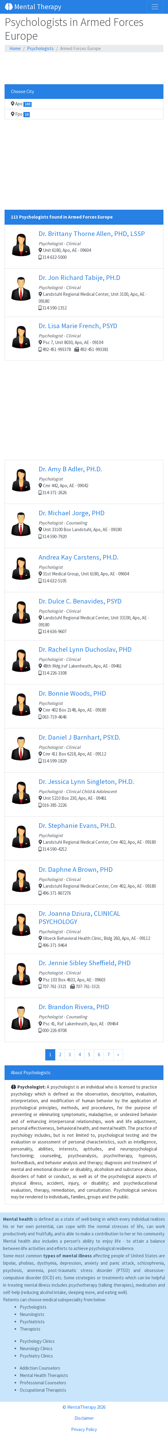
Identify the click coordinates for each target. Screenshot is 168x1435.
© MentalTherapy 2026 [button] (84, 1407)
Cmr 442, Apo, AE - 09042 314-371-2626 (84, 482)
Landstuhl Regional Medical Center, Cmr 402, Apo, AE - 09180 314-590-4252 (84, 838)
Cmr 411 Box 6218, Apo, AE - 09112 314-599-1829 (84, 750)
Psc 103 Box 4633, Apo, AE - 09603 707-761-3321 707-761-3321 (84, 975)
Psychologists (40, 48)
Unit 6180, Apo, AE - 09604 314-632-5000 (84, 246)
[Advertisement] (84, 68)
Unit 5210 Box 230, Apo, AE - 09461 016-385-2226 (84, 794)
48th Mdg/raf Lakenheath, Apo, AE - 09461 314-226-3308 (84, 662)
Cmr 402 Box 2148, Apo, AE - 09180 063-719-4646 (84, 706)
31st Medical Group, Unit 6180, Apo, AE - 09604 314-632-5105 (84, 570)
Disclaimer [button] (84, 1418)
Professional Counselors (43, 1383)
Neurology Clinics (36, 1348)
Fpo (20, 114)
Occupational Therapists (43, 1390)
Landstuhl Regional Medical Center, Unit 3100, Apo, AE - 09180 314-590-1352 (84, 292)
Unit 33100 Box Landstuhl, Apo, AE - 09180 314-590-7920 (84, 526)
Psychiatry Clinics (36, 1356)
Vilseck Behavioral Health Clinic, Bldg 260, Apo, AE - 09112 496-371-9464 (84, 928)
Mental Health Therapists (44, 1375)
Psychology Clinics (37, 1341)
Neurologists (32, 1314)
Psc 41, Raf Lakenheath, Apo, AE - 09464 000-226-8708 (84, 1019)
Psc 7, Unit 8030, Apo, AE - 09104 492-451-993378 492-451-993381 (84, 338)
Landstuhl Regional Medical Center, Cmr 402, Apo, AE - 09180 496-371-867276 (84, 882)
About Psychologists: (31, 1072)
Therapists (30, 1329)
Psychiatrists (32, 1321)
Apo (21, 104)
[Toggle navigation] (155, 7)
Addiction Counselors (40, 1368)
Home (15, 48)
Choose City (22, 91)
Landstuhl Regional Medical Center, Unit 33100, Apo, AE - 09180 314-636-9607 (84, 616)
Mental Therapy (33, 6)
